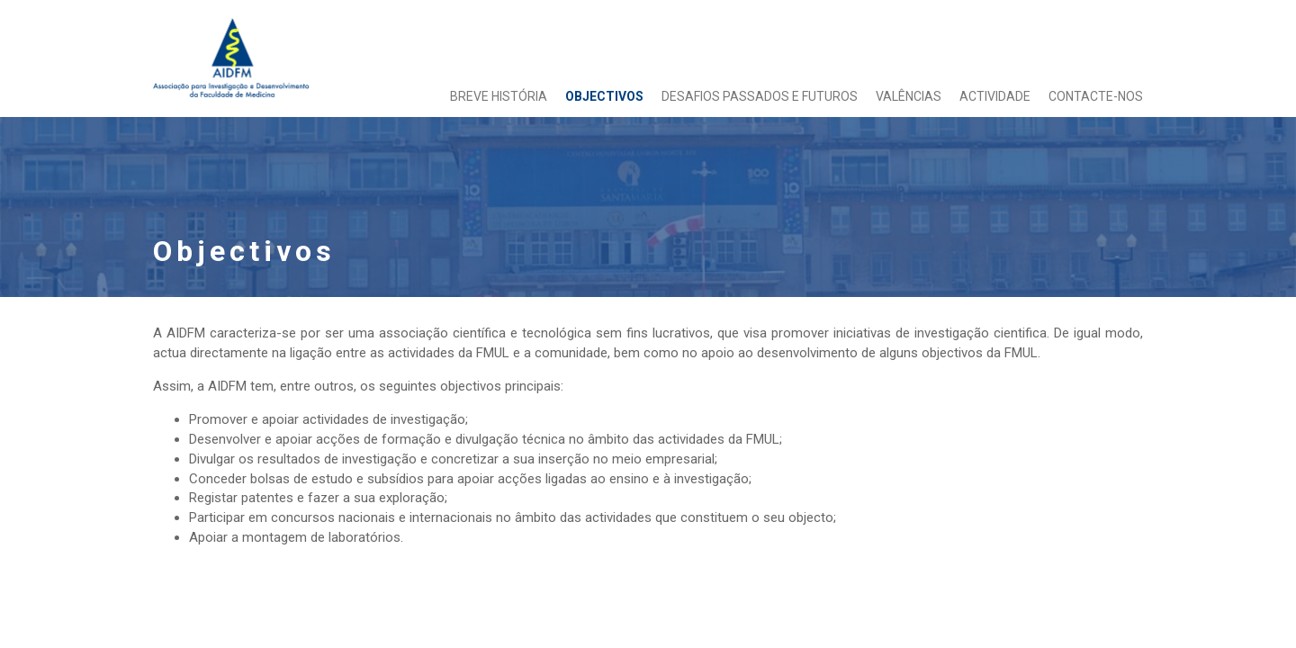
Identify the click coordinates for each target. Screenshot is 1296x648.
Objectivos (604, 96)
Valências (908, 96)
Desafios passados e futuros (760, 96)
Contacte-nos (1095, 96)
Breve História (498, 96)
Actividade (994, 96)
